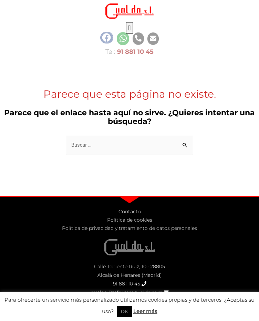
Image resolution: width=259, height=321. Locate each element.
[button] (129, 24)
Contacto (129, 211)
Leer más (145, 311)
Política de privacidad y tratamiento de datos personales (129, 228)
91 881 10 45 (126, 284)
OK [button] (124, 311)
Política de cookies (129, 220)
